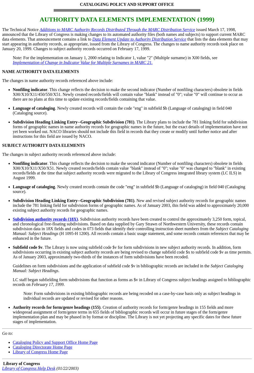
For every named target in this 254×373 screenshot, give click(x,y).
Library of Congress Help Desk (28, 368)
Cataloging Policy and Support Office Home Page (55, 342)
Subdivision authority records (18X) (45, 219)
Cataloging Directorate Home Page (42, 347)
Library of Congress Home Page (40, 352)
